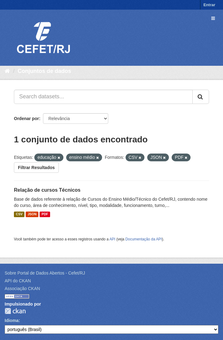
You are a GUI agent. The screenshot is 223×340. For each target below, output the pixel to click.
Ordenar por (26, 118)
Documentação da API (143, 239)
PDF (44, 214)
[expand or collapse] (213, 18)
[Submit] (200, 97)
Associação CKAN (22, 288)
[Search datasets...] (103, 97)
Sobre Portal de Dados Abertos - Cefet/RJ (45, 273)
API (112, 239)
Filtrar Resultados (36, 167)
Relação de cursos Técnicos (47, 190)
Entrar (209, 4)
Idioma (12, 320)
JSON (32, 214)
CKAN (15, 311)
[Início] (7, 71)
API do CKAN (18, 280)
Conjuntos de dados (44, 71)
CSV (19, 214)
